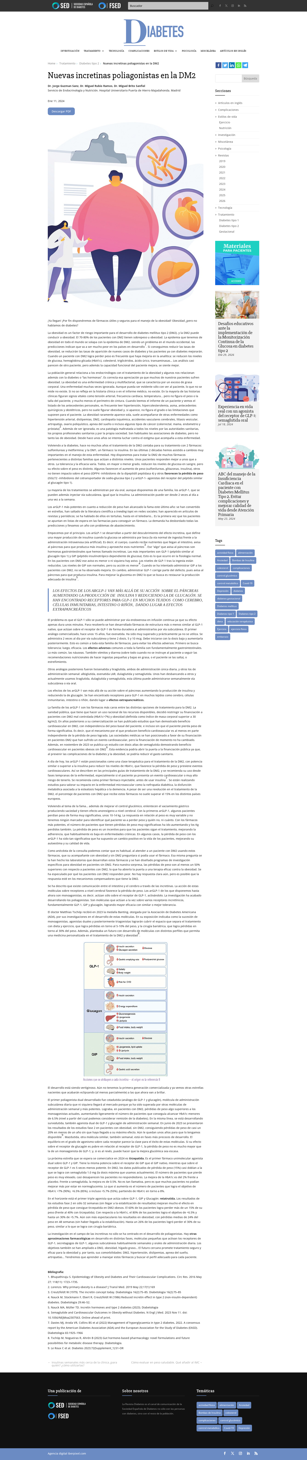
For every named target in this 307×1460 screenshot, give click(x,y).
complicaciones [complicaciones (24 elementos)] (241, 568)
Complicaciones (139, 51)
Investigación (70, 51)
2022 (222, 178)
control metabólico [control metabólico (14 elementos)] (227, 583)
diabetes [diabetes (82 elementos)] (238, 591)
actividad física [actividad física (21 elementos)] (225, 552)
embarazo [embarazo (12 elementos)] (222, 636)
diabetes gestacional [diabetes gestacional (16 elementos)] (228, 598)
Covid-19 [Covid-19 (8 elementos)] (247, 583)
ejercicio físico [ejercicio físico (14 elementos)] (239, 629)
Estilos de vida (164, 51)
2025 (222, 195)
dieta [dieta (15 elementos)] (220, 621)
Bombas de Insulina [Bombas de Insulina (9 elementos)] (243, 560)
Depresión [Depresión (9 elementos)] (223, 591)
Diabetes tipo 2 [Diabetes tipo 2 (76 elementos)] (247, 613)
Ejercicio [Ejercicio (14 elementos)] (221, 629)
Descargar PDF (61, 111)
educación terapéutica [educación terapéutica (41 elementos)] (240, 621)
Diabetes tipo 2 (229, 226)
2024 (222, 189)
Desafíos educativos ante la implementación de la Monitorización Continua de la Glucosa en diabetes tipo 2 (235, 337)
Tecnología (116, 51)
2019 (222, 161)
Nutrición (225, 128)
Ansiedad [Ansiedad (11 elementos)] (222, 560)
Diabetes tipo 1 (229, 220)
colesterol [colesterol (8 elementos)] (222, 568)
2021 (222, 172)
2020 (222, 167)
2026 (222, 201)
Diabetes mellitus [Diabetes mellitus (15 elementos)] (227, 606)
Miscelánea (208, 51)
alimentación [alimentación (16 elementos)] (245, 552)
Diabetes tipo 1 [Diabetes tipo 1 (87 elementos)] (225, 613)
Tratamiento (92, 51)
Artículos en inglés (233, 51)
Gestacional (226, 231)
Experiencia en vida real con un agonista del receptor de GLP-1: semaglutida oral (237, 413)
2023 (222, 184)
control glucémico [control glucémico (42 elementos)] (227, 575)
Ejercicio (224, 122)
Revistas (223, 155)
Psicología (189, 51)
